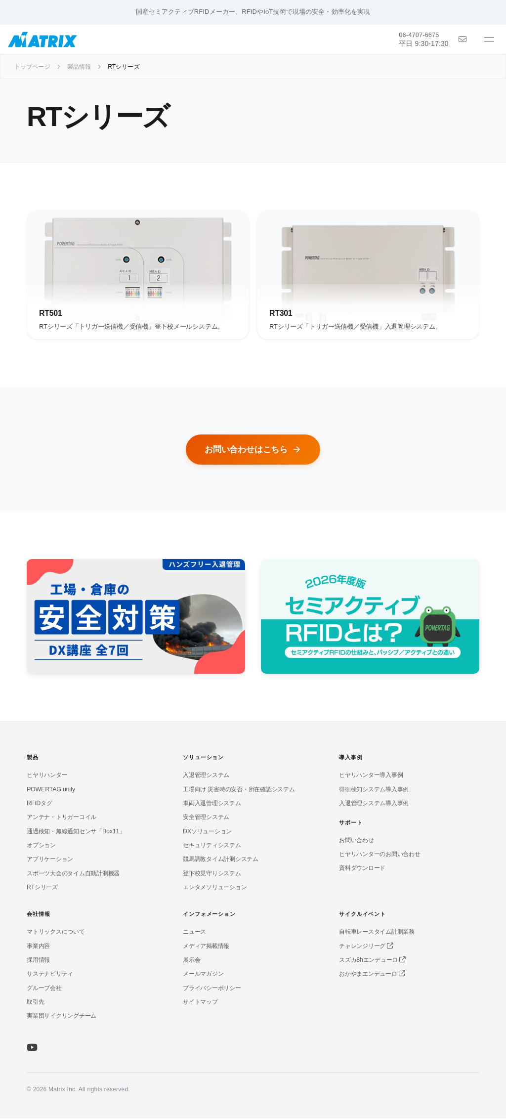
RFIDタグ (39, 803)
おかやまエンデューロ (372, 974)
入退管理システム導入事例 (374, 803)
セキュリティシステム (212, 845)
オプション (41, 845)
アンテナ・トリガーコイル (61, 818)
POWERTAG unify (51, 789)
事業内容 (38, 946)
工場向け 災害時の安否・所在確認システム (239, 789)
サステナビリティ (50, 974)
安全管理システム (206, 818)
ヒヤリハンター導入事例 (371, 776)
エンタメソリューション (215, 887)
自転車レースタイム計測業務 (377, 932)
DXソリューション (207, 831)
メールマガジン (203, 974)
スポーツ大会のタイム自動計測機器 (73, 873)
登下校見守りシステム (212, 873)
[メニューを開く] (489, 39)
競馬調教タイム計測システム (220, 860)
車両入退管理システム (212, 803)
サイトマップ (200, 1002)
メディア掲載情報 (206, 946)
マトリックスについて (56, 932)
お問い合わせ (356, 840)
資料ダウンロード (362, 868)
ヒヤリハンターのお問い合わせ (380, 854)
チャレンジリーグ (366, 946)
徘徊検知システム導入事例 (374, 789)
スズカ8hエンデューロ (372, 960)
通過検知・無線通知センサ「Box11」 (76, 831)
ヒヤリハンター (47, 776)
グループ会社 (44, 988)
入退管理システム (206, 776)
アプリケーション (50, 860)
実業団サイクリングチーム (61, 1016)
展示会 (191, 960)
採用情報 (38, 960)
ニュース (194, 932)
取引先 (35, 1002)
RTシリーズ (42, 887)
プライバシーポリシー (212, 988)
